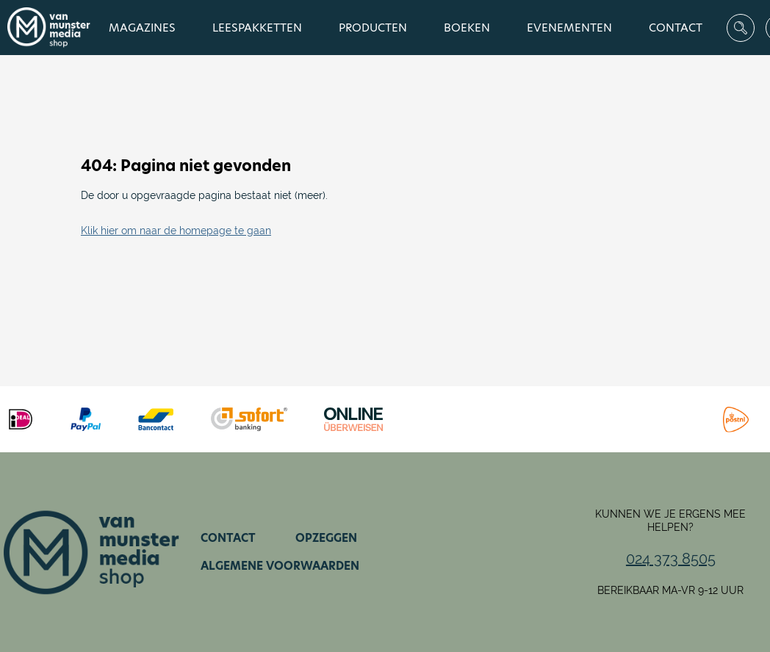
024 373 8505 (671, 558)
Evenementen (569, 27)
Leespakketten (257, 27)
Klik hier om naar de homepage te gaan (176, 230)
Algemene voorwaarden (280, 565)
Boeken (467, 27)
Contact (675, 27)
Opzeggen (326, 538)
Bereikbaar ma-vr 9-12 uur (670, 590)
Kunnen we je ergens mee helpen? (670, 520)
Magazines (142, 27)
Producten (373, 27)
